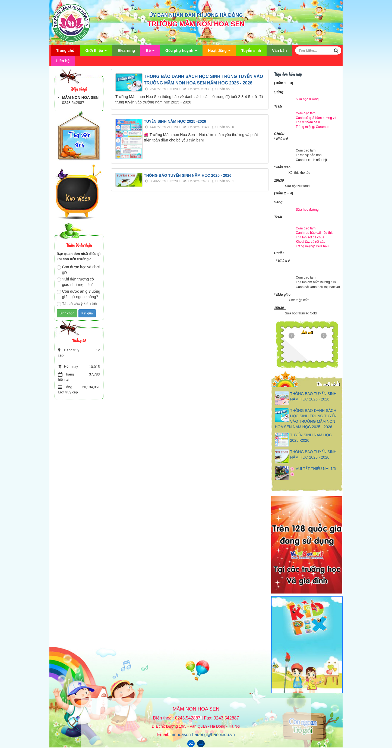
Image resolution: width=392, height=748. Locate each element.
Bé (150, 52)
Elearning (126, 50)
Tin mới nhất (327, 384)
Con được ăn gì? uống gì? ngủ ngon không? (78, 294)
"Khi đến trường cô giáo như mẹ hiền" (75, 282)
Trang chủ (65, 50)
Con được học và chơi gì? (78, 269)
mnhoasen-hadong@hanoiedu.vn (202, 734)
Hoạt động (219, 52)
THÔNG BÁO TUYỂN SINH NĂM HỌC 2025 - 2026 (187, 175)
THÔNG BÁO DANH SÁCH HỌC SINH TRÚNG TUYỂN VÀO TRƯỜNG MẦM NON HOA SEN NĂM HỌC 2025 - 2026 (306, 418)
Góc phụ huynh (181, 52)
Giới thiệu (96, 52)
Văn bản (279, 50)
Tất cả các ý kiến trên (78, 303)
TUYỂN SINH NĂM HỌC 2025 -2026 (175, 121)
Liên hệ (62, 61)
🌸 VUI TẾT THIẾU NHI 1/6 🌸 (313, 471)
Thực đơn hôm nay (288, 73)
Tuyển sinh (251, 50)
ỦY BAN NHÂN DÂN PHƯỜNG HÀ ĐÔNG (196, 15)
